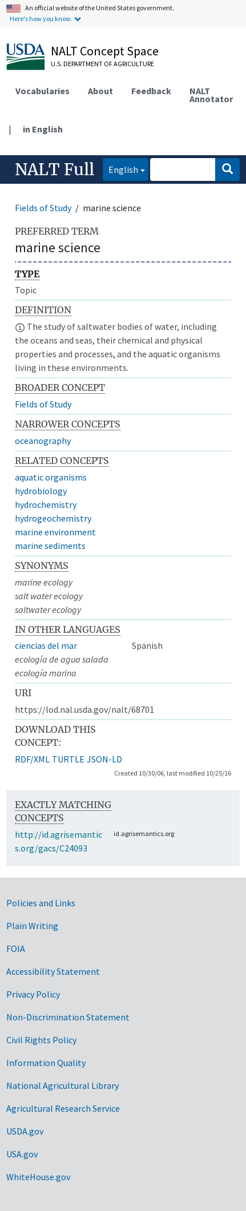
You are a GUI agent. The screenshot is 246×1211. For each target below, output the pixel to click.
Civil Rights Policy (41, 1040)
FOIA (15, 948)
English (120, 168)
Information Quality (46, 1062)
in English (43, 129)
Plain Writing (32, 925)
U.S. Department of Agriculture (102, 63)
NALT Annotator (211, 94)
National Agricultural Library (62, 1085)
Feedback (151, 90)
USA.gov (22, 1154)
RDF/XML (32, 759)
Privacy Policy (33, 994)
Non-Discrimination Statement (68, 1017)
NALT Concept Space (105, 51)
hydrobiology (41, 490)
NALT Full (54, 169)
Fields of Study (43, 207)
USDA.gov (24, 1131)
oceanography (43, 440)
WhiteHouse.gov (38, 1176)
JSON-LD (104, 759)
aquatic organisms (51, 477)
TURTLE (68, 759)
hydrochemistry (45, 504)
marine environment (55, 532)
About (100, 90)
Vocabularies (42, 90)
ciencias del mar (46, 645)
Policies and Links (40, 903)
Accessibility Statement (53, 971)
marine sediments (50, 545)
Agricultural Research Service (63, 1108)
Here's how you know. (41, 18)
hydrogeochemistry (53, 518)
